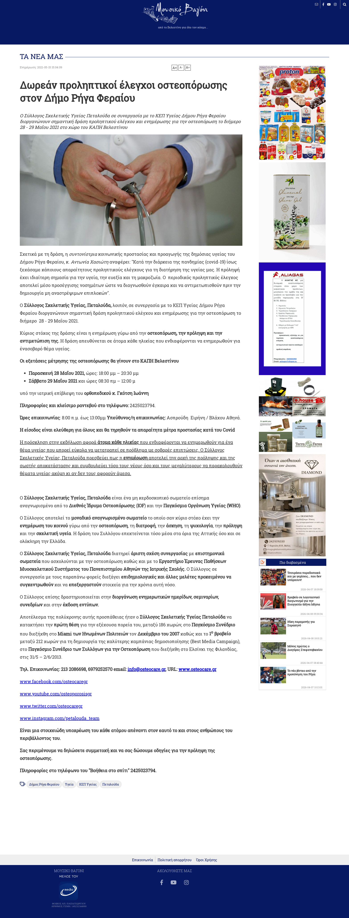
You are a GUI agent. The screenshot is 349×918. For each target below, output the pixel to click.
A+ (174, 67)
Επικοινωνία (142, 859)
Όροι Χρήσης (206, 859)
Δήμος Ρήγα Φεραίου (44, 784)
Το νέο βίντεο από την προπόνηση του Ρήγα (301, 672)
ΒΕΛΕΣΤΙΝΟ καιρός (27, 19)
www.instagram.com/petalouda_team (59, 718)
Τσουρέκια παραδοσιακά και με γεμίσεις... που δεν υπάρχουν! (304, 576)
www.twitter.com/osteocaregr (51, 706)
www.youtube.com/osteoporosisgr (56, 694)
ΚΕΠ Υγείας (88, 784)
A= (188, 67)
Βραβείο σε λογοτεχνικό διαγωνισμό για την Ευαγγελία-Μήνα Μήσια (303, 600)
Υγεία (69, 784)
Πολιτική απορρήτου (175, 859)
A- (181, 67)
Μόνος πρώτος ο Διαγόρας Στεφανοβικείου (305, 648)
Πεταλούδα (110, 784)
